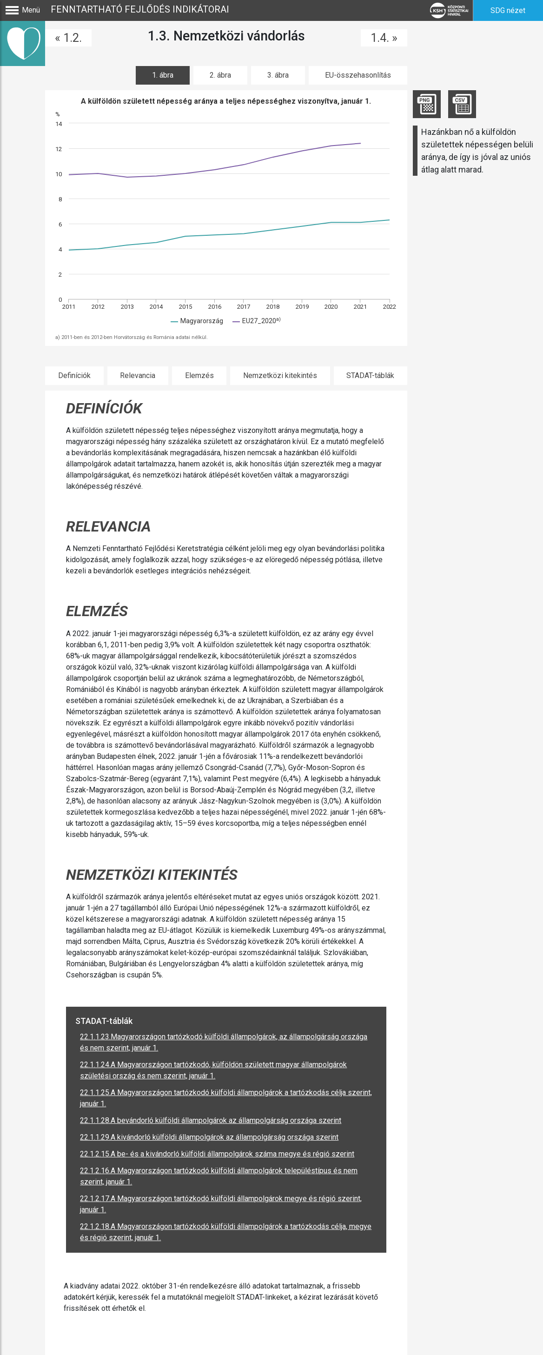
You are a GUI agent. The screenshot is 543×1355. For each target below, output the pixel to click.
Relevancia (137, 375)
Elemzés (199, 375)
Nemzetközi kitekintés (280, 375)
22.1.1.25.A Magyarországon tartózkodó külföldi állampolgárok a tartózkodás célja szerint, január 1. (226, 1098)
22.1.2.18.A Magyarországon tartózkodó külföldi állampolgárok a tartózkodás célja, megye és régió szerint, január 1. (225, 1232)
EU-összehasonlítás (358, 75)
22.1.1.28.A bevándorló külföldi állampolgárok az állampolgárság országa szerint (210, 1120)
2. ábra (220, 75)
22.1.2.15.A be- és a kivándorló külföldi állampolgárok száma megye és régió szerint (217, 1153)
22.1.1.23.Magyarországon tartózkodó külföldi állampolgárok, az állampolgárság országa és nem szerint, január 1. (223, 1042)
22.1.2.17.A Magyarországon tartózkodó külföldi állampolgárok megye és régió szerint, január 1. (221, 1204)
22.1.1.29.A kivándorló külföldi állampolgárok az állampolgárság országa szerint (209, 1137)
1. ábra (162, 75)
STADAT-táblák (370, 375)
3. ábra (278, 75)
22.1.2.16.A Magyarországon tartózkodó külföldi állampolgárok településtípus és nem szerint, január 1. (219, 1176)
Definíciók (74, 375)
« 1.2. (68, 38)
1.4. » (384, 38)
